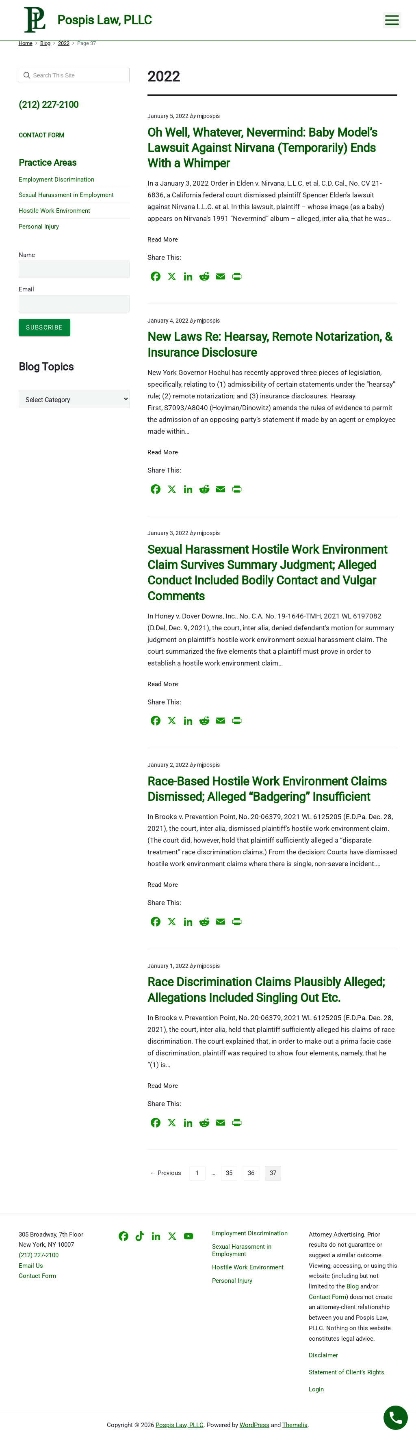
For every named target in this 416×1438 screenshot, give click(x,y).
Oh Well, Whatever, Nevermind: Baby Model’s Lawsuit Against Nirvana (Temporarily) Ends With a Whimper (262, 148)
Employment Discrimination (56, 179)
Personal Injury (39, 226)
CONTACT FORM (41, 135)
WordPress (254, 1425)
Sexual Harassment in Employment (66, 195)
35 (229, 1173)
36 (251, 1173)
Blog (353, 1286)
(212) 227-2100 (38, 1255)
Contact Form (37, 1276)
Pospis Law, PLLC (180, 1425)
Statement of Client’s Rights (346, 1372)
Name (27, 255)
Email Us (31, 1265)
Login (316, 1389)
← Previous (165, 1173)
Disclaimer (323, 1355)
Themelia (295, 1425)
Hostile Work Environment (54, 210)
